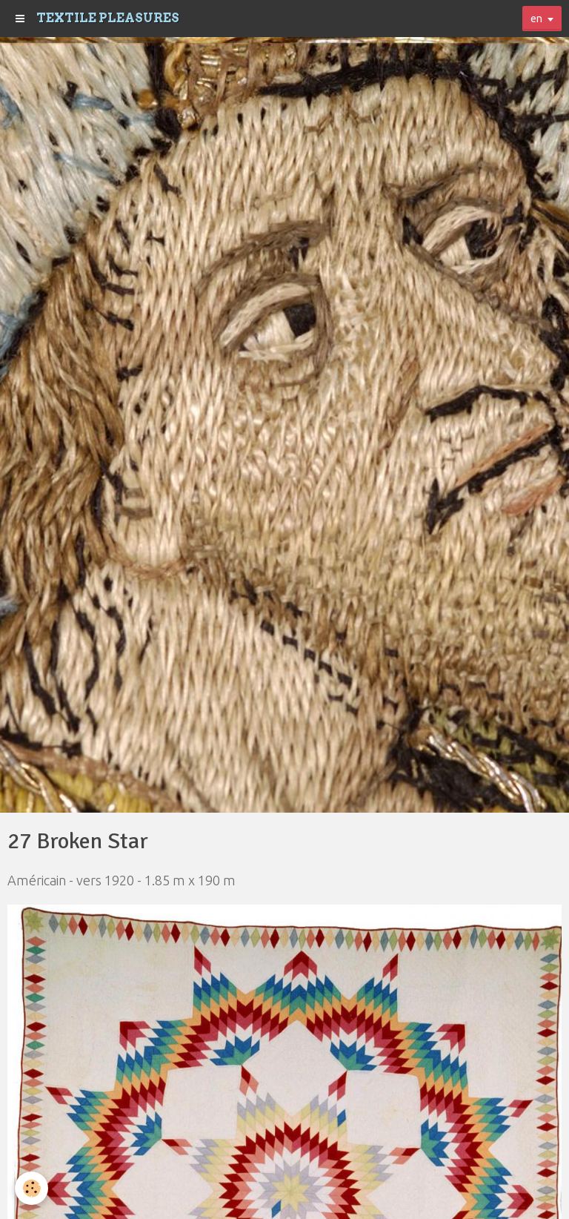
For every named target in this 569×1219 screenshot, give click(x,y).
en (536, 18)
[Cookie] (31, 1188)
